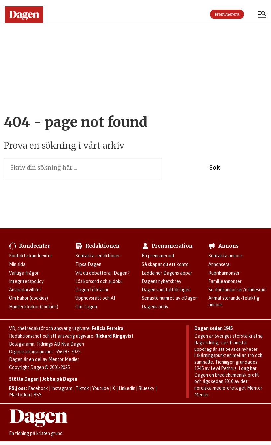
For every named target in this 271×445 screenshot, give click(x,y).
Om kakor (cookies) (28, 298)
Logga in (251, 14)
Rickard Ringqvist (114, 336)
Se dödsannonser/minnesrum (237, 289)
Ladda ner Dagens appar (167, 273)
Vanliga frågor (24, 273)
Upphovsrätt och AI (95, 298)
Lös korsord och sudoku (99, 281)
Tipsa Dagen (88, 264)
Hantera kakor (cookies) (33, 306)
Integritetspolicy (26, 281)
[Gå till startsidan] (24, 14)
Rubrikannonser (224, 273)
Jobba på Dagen (59, 379)
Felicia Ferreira (107, 328)
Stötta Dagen (24, 379)
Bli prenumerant (158, 255)
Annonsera (219, 264)
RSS (37, 394)
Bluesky (146, 388)
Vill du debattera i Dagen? (102, 273)
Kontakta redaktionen (98, 255)
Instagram (61, 388)
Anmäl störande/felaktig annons (233, 301)
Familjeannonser (225, 281)
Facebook (38, 388)
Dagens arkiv (155, 306)
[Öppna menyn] (262, 15)
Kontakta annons (225, 255)
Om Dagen (86, 306)
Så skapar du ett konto (165, 264)
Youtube (100, 388)
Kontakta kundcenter (30, 255)
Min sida (17, 264)
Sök (214, 167)
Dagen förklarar (92, 289)
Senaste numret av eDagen (170, 298)
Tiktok (82, 388)
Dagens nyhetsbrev (161, 281)
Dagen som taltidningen (166, 289)
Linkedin (127, 388)
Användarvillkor (25, 289)
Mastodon (19, 394)
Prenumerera (227, 14)
